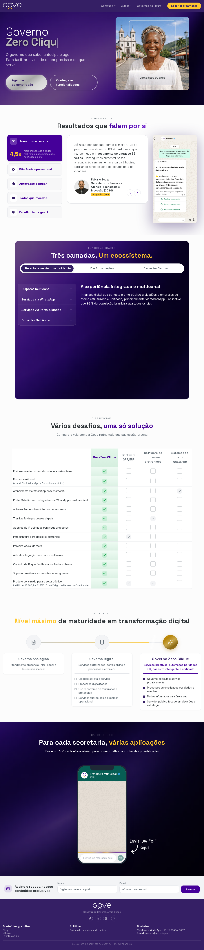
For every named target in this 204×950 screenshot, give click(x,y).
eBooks (7, 933)
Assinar (190, 889)
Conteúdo (108, 5)
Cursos (127, 5)
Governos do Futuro (149, 5)
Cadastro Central (156, 268)
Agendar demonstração (22, 82)
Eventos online (11, 936)
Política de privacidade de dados (88, 930)
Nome (60, 883)
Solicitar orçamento (184, 5)
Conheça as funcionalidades (68, 82)
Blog (5, 930)
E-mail (122, 883)
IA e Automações (102, 268)
